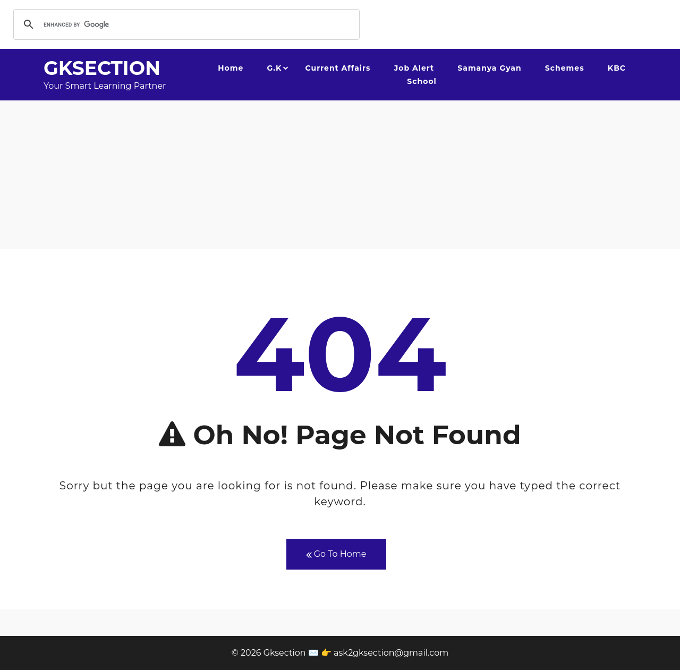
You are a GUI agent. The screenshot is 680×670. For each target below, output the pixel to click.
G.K (274, 68)
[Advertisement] (340, 174)
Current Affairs (338, 68)
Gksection (102, 68)
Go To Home (336, 554)
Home (230, 68)
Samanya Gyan (489, 68)
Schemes (564, 68)
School (421, 81)
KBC (617, 68)
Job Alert (414, 68)
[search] (185, 24)
